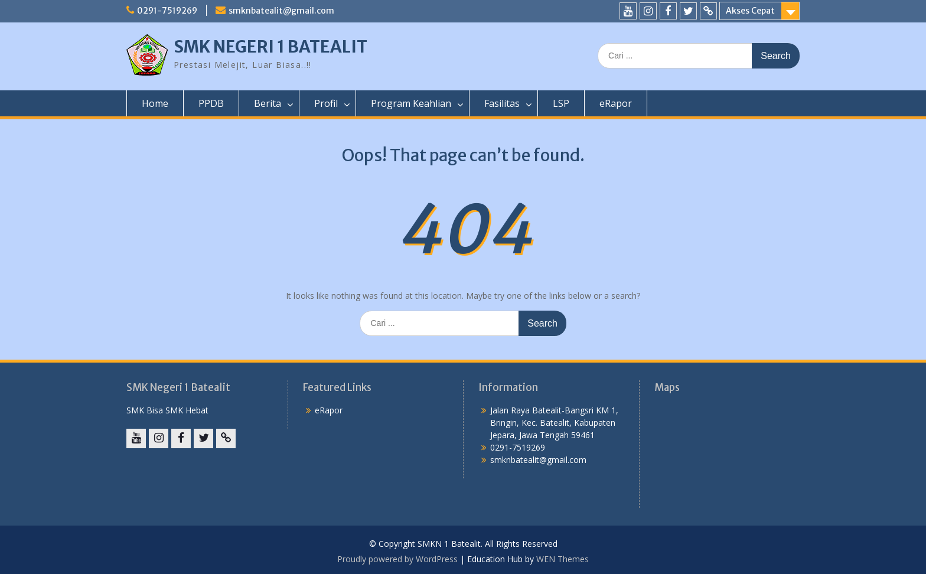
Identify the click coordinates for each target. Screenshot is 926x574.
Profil (326, 103)
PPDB (211, 103)
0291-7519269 (167, 10)
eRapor (615, 103)
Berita (267, 103)
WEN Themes (562, 559)
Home (155, 103)
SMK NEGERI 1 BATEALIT (270, 46)
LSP (561, 103)
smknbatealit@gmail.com (281, 10)
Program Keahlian (411, 103)
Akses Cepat (750, 10)
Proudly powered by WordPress (397, 559)
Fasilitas (502, 103)
